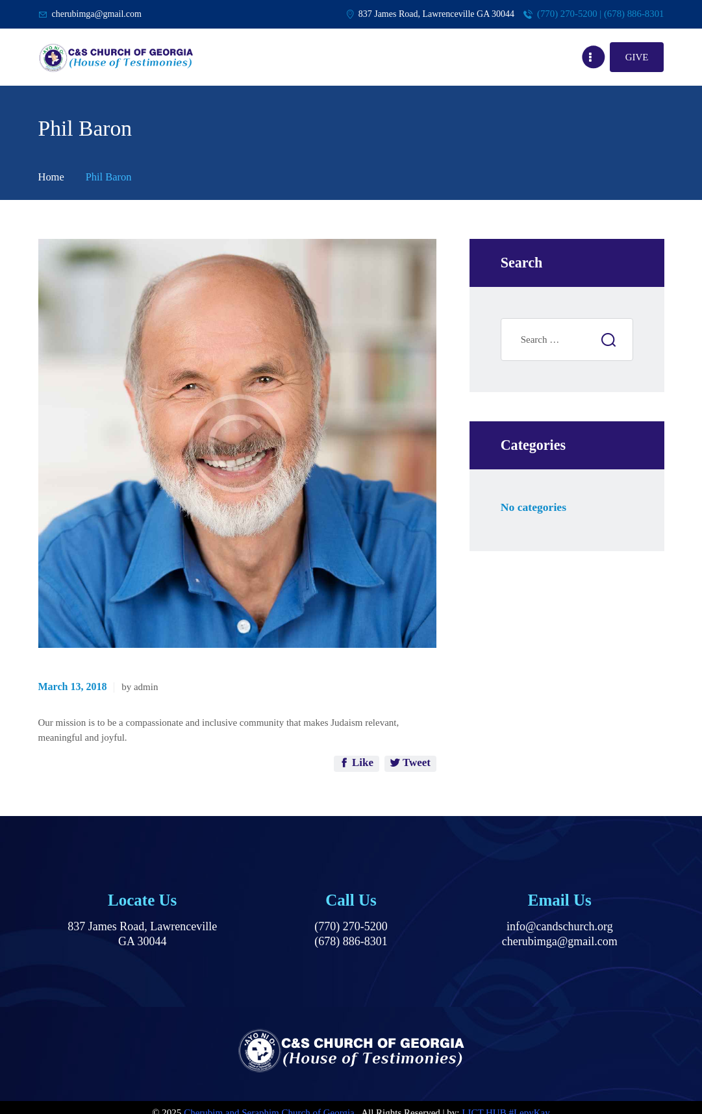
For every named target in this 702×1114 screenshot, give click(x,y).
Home (51, 177)
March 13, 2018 (72, 686)
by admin (139, 687)
